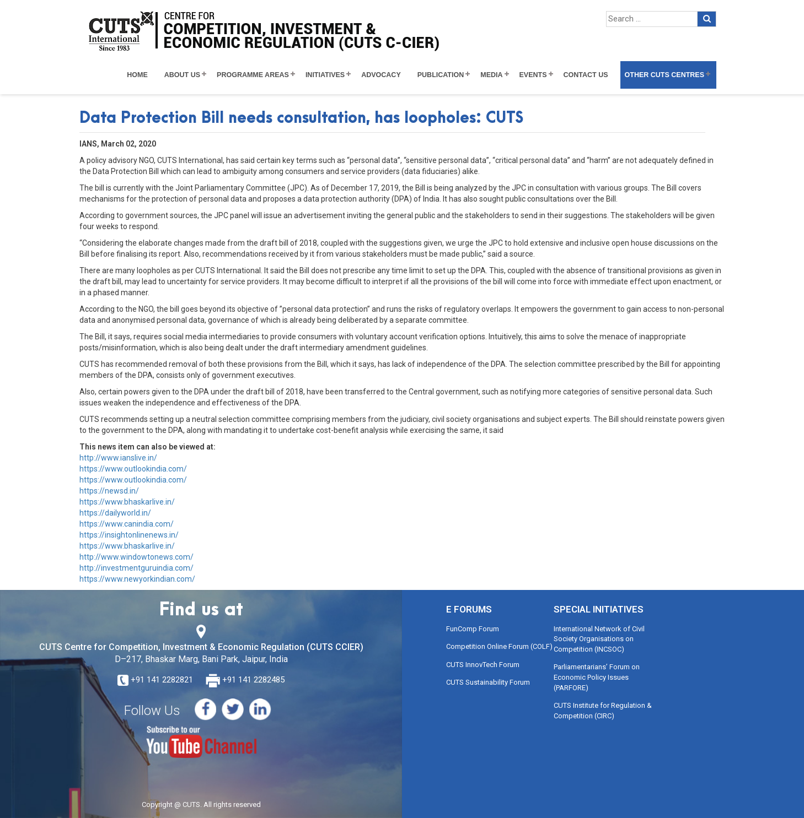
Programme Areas (253, 75)
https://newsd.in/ (109, 490)
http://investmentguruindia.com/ (136, 568)
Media (491, 75)
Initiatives (325, 75)
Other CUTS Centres (664, 75)
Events (533, 75)
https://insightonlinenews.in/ (129, 534)
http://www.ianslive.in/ (118, 457)
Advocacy (381, 75)
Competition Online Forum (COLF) (499, 646)
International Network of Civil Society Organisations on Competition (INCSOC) (599, 639)
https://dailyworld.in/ (115, 512)
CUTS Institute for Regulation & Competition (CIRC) (603, 710)
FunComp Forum (472, 629)
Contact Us (586, 75)
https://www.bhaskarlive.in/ (127, 501)
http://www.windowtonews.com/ (136, 556)
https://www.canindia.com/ (126, 523)
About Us (182, 75)
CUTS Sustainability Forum (488, 682)
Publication (440, 75)
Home (137, 75)
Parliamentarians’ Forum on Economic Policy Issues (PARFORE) (597, 677)
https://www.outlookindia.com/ (133, 468)
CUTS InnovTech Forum (482, 664)
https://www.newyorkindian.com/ (137, 579)
